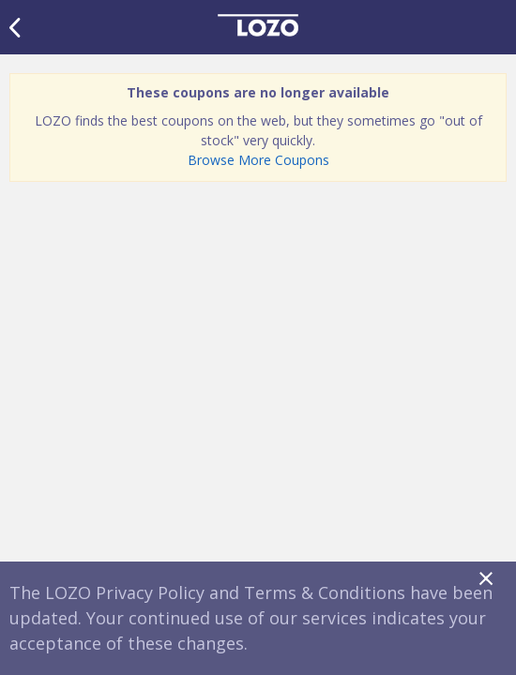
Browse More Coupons (258, 160)
